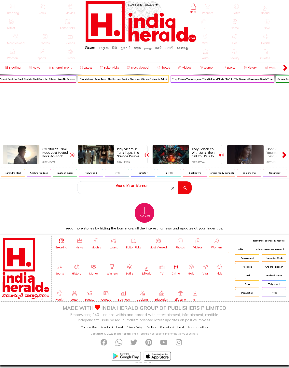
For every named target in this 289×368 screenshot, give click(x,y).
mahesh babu (68, 172)
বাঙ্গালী (169, 48)
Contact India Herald (172, 327)
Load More (144, 212)
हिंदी (114, 48)
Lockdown (198, 172)
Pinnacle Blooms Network (270, 249)
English (104, 48)
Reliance (247, 266)
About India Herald (112, 327)
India (240, 249)
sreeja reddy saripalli (225, 172)
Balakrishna (252, 172)
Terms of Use (89, 327)
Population (247, 292)
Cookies (151, 327)
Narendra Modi (16, 172)
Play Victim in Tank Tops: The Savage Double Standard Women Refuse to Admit (127, 78)
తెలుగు (90, 48)
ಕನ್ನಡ (137, 48)
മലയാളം (183, 48)
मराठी (158, 48)
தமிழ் (148, 48)
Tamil (247, 275)
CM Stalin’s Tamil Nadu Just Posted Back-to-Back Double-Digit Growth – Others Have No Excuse (55, 153)
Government (247, 258)
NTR (120, 172)
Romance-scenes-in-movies (269, 240)
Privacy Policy (134, 327)
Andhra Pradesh (42, 172)
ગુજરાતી (125, 48)
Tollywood (95, 172)
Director (146, 172)
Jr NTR (172, 172)
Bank (247, 284)
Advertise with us (198, 327)
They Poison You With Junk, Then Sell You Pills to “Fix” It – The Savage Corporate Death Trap (225, 78)
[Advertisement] (144, 114)
